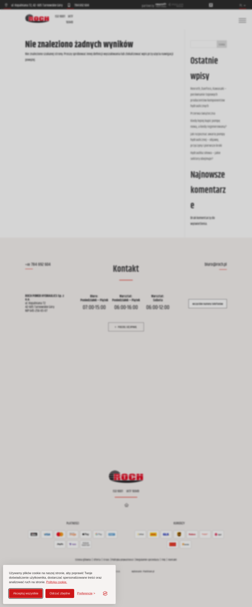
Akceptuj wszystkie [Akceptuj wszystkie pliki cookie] (25, 593)
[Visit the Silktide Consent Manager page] (105, 593)
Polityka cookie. (56, 582)
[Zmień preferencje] (86, 593)
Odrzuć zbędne (60, 593)
